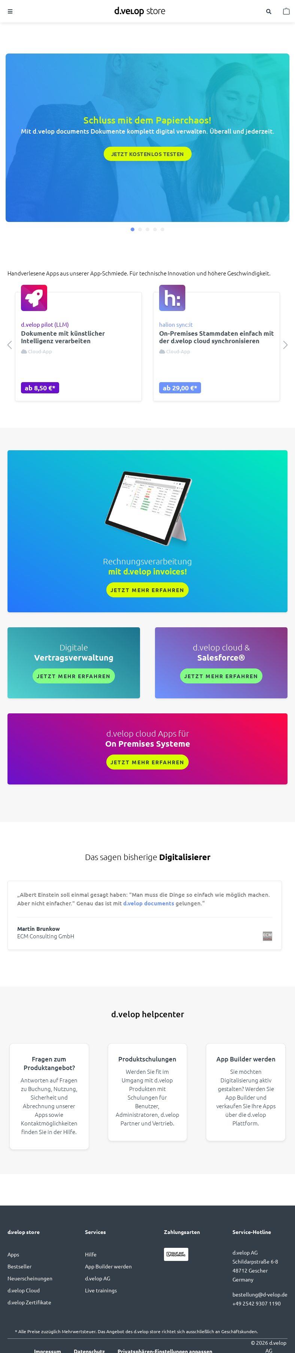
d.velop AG (97, 1278)
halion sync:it (176, 324)
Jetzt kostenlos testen (147, 153)
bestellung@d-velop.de (260, 1294)
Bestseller (19, 1266)
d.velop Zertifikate (29, 1302)
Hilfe (91, 1254)
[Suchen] (269, 11)
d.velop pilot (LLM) (45, 324)
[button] (132, 229)
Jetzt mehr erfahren (147, 589)
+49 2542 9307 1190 (256, 1303)
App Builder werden (108, 1266)
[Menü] (10, 11)
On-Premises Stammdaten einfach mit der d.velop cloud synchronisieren (216, 337)
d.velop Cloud (23, 1290)
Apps (13, 1254)
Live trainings (101, 1290)
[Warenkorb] (287, 11)
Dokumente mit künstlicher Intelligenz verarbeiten (63, 337)
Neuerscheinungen (29, 1278)
